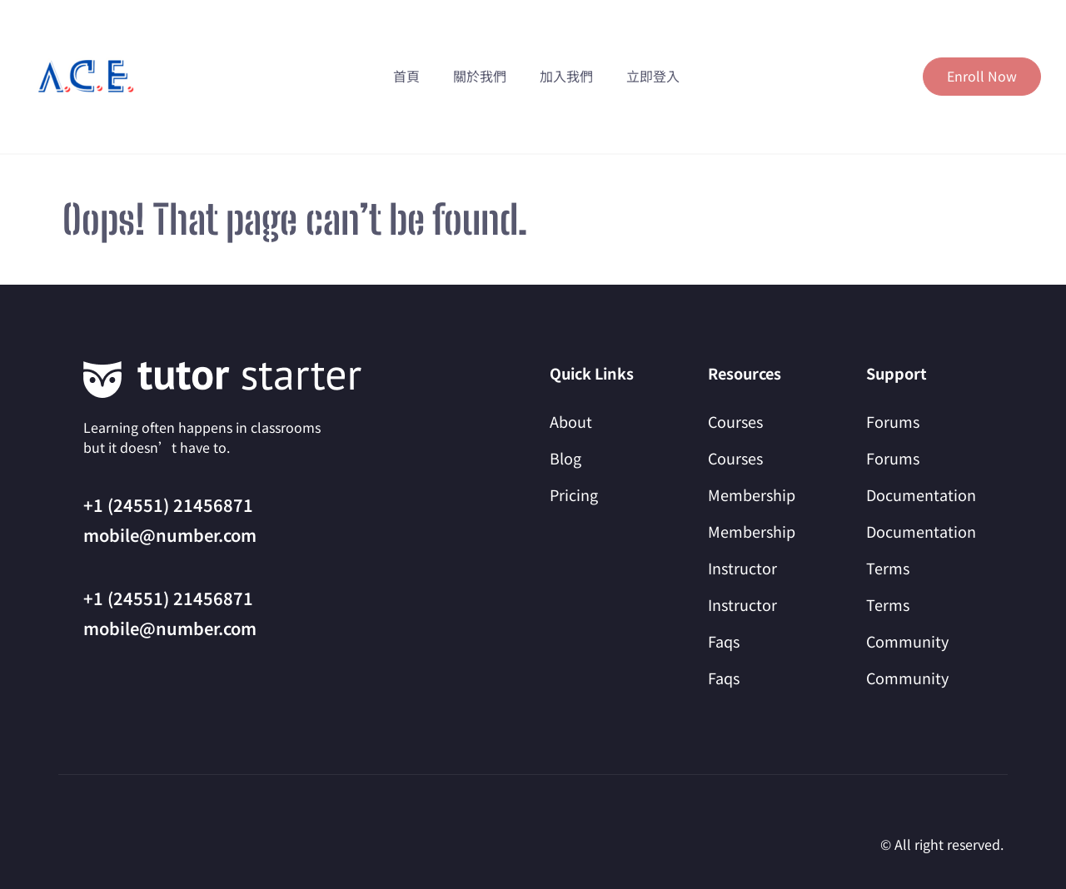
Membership (751, 494)
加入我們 (566, 76)
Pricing (574, 494)
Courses (735, 421)
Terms (887, 568)
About (571, 421)
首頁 (406, 76)
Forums (892, 421)
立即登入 (653, 76)
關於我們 (479, 76)
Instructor (742, 568)
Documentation (921, 494)
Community (907, 641)
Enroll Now (982, 76)
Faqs (724, 641)
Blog (565, 458)
